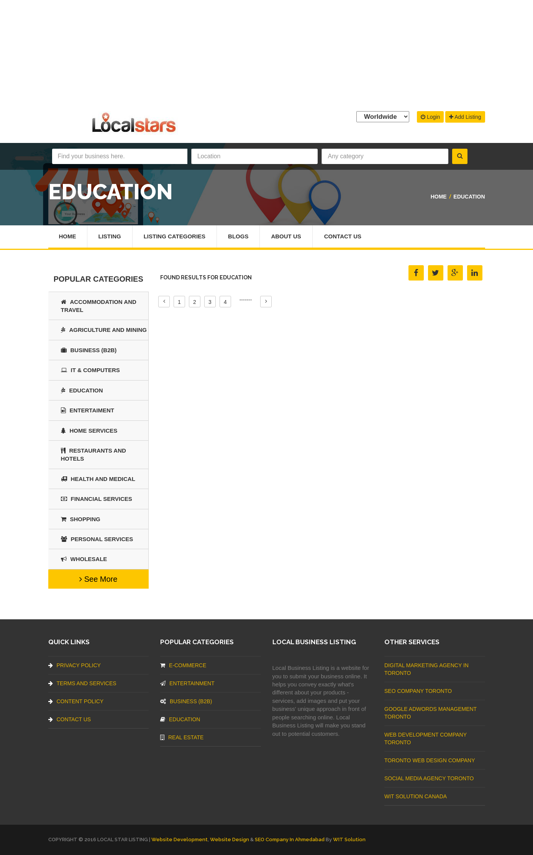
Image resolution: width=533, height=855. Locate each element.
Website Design (229, 839)
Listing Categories (174, 236)
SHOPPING (80, 519)
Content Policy (76, 701)
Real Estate (181, 737)
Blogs (238, 236)
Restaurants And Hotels (93, 454)
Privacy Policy (74, 665)
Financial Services (96, 499)
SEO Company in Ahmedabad (290, 839)
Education (469, 197)
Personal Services (97, 539)
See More (98, 579)
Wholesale (84, 559)
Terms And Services (82, 683)
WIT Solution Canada (415, 796)
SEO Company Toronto (418, 691)
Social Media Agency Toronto (429, 778)
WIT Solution (349, 839)
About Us (286, 236)
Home (439, 197)
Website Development (179, 839)
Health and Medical (98, 479)
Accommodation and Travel (98, 306)
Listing (109, 236)
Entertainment (187, 683)
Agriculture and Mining (104, 330)
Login (430, 117)
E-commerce (183, 665)
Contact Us (342, 236)
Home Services (89, 430)
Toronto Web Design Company (429, 760)
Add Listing (465, 117)
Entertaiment (87, 410)
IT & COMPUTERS (90, 370)
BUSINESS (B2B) (89, 350)
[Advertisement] (267, 53)
